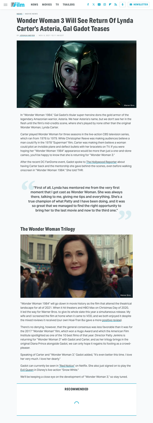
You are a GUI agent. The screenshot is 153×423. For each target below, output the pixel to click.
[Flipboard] (110, 5)
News (19, 14)
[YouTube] (99, 5)
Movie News (31, 14)
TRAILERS (69, 4)
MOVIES (47, 4)
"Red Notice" (67, 365)
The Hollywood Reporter (101, 162)
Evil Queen (27, 370)
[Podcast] (123, 4)
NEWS (34, 4)
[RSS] (115, 5)
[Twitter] (93, 5)
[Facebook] (88, 5)
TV (57, 4)
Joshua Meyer (27, 35)
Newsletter (138, 4)
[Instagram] (104, 5)
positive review (111, 320)
